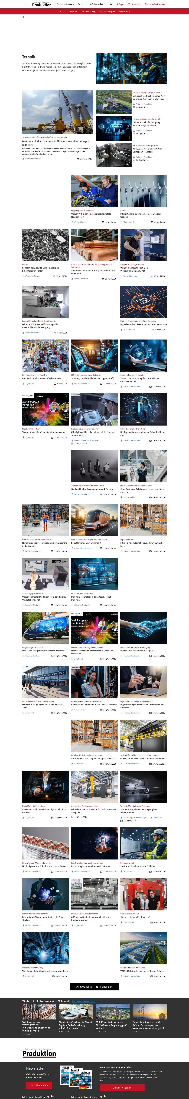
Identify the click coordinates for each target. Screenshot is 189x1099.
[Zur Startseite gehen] (42, 4)
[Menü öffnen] (26, 4)
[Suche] (111, 4)
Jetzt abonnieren (39, 1085)
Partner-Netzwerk (64, 4)
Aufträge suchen (96, 4)
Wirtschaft (73, 11)
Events (81, 4)
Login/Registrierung (157, 4)
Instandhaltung (88, 11)
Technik (62, 11)
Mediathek (123, 11)
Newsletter (136, 4)
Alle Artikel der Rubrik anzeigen (94, 986)
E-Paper (120, 4)
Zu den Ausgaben (122, 1087)
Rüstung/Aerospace (107, 11)
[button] (162, 1016)
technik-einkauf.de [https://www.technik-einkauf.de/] (83, 1001)
